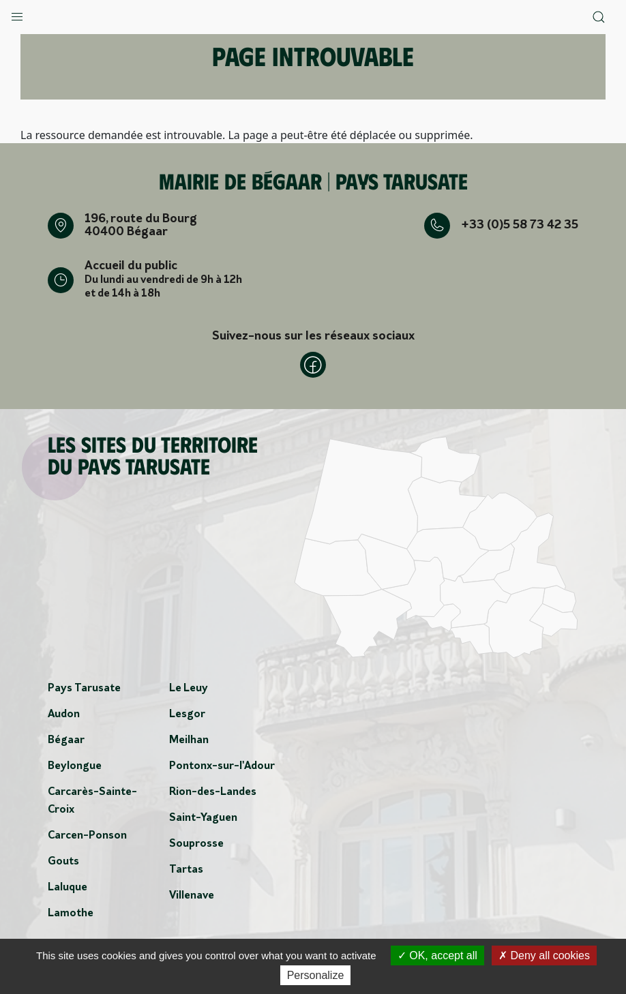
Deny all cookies (544, 955)
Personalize (315, 975)
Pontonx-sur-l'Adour (222, 766)
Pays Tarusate (84, 688)
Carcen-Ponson (87, 835)
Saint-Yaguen (203, 818)
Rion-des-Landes (212, 792)
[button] (17, 13)
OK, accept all (437, 955)
